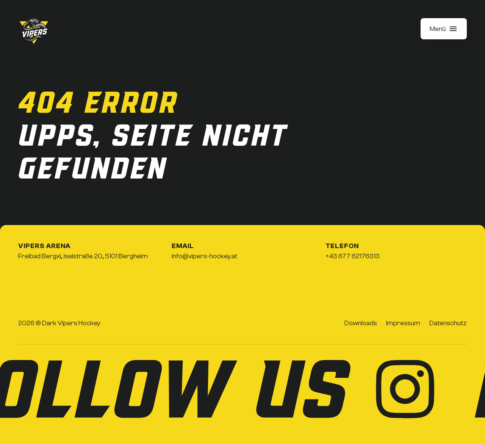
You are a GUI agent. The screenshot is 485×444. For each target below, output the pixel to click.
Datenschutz (448, 323)
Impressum (403, 323)
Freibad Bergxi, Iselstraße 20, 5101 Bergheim (83, 256)
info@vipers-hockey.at (204, 256)
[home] (34, 31)
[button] (444, 28)
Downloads (360, 323)
